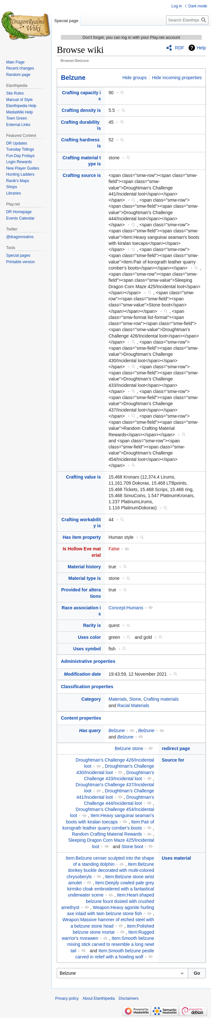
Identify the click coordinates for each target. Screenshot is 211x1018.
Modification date (82, 674)
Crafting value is (83, 477)
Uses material (176, 858)
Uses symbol (87, 648)
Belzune (73, 77)
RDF (179, 47)
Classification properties (87, 686)
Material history (84, 566)
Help (201, 47)
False (114, 548)
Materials (118, 699)
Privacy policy (67, 998)
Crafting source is (82, 175)
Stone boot (132, 846)
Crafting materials (161, 699)
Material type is (84, 578)
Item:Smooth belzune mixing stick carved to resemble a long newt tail (110, 944)
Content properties (81, 718)
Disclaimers (129, 998)
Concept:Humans (126, 607)
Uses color (89, 637)
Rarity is (92, 625)
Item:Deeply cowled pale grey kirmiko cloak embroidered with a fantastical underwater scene (110, 889)
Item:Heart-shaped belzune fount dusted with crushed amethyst (107, 901)
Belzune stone (129, 748)
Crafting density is (81, 110)
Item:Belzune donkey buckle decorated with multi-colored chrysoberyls (110, 870)
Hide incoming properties (177, 77)
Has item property (82, 537)
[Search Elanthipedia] (187, 19)
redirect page (176, 748)
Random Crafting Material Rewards (107, 834)
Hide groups (134, 77)
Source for (173, 760)
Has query (90, 730)
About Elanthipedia (98, 998)
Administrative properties (88, 661)
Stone (135, 699)
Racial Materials (133, 705)
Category (91, 699)
